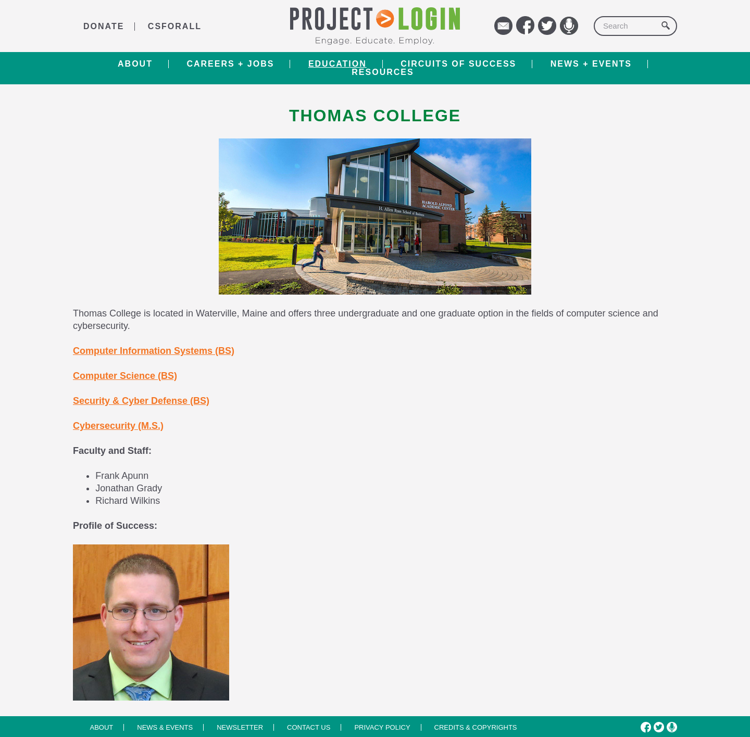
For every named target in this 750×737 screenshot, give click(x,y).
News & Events (165, 727)
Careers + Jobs (230, 64)
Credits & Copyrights (475, 727)
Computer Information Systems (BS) (153, 351)
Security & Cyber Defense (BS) (141, 401)
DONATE (103, 26)
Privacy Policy (382, 727)
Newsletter (240, 727)
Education (337, 64)
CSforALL (175, 26)
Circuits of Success (458, 64)
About (135, 64)
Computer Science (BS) (125, 376)
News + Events (591, 64)
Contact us (308, 727)
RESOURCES (383, 72)
